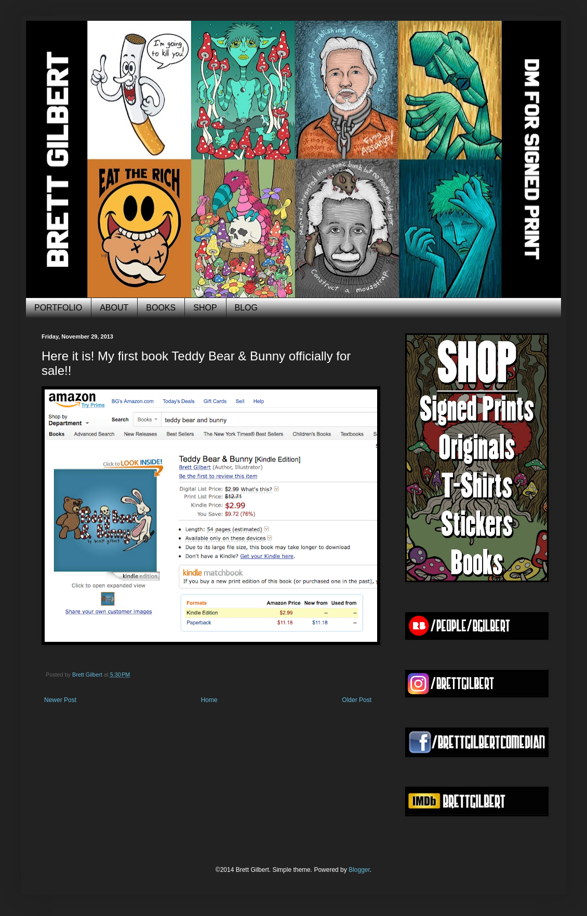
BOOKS (161, 307)
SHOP (205, 307)
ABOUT (114, 307)
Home (209, 700)
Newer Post (60, 700)
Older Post (356, 700)
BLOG (246, 307)
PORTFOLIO (58, 307)
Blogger (359, 869)
